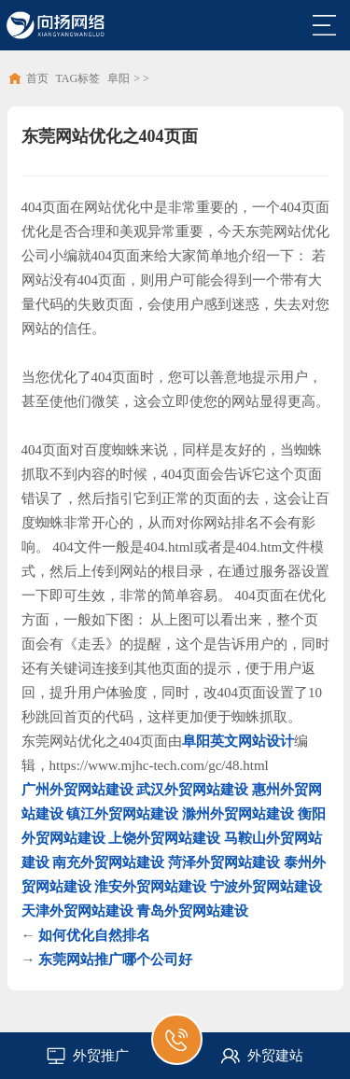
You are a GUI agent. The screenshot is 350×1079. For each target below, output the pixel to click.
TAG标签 (78, 78)
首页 (37, 78)
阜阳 (118, 78)
